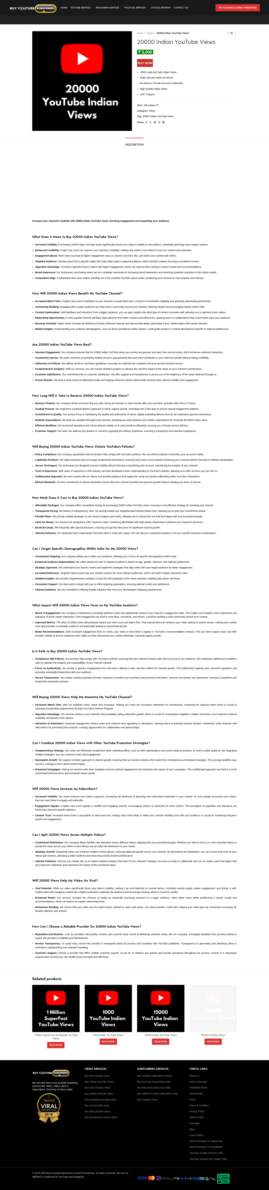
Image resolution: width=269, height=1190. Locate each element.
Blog (192, 1129)
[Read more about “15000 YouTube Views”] (213, 1042)
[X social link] (150, 122)
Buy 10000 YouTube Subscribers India (157, 1093)
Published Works (199, 1087)
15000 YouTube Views (213, 1035)
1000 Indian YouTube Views (108, 1035)
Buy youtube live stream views (101, 1117)
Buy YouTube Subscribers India (154, 1081)
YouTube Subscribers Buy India (154, 1087)
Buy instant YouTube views (99, 1093)
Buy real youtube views (97, 1105)
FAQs (193, 1099)
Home (140, 33)
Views (150, 33)
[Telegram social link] (163, 122)
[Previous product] (228, 33)
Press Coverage (198, 1081)
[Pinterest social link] (155, 122)
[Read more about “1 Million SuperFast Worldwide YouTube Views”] (56, 1045)
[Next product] (235, 33)
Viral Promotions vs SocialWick (206, 1147)
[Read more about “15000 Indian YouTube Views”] (160, 1042)
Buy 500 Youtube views (97, 1075)
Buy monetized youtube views (100, 1099)
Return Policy (197, 1117)
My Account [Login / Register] (237, 7)
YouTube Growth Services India (206, 1153)
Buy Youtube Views (147, 1099)
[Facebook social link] (146, 122)
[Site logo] (33, 7)
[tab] (134, 143)
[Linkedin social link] (159, 122)
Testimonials (196, 1093)
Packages (195, 1123)
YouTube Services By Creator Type (208, 1159)
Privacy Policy (197, 1111)
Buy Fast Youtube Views (98, 1087)
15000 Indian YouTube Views (161, 1035)
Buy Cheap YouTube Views (99, 1081)
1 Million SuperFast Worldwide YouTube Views (56, 1037)
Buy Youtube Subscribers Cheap (154, 1075)
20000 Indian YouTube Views (158, 116)
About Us (195, 1075)
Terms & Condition (199, 1105)
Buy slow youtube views (97, 1111)
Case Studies (197, 1135)
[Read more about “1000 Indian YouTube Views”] (108, 1042)
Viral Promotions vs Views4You (206, 1141)
